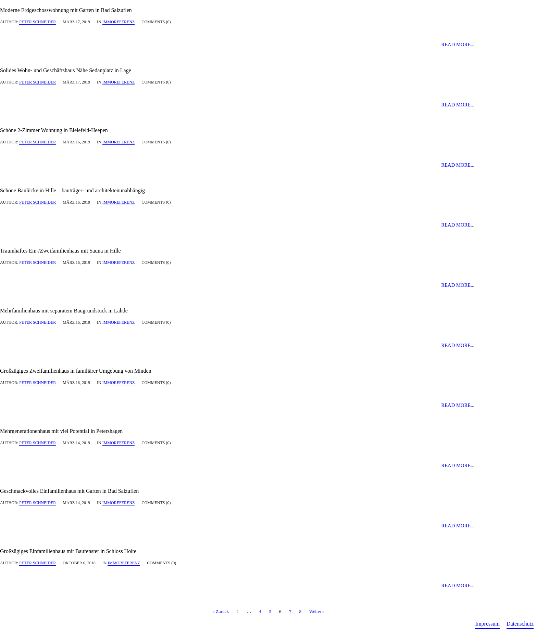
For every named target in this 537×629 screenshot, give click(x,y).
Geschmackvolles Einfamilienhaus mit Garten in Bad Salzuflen (69, 491)
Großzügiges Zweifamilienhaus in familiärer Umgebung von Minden (75, 371)
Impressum (487, 624)
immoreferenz (118, 22)
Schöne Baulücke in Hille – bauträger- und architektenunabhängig (72, 190)
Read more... (457, 44)
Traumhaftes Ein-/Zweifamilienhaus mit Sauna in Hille (60, 251)
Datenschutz (520, 624)
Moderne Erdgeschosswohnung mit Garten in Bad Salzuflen (66, 10)
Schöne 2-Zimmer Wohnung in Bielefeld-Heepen (54, 130)
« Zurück (220, 611)
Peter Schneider (37, 22)
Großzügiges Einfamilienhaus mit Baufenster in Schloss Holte (68, 551)
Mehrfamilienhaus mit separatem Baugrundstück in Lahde (64, 310)
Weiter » (317, 611)
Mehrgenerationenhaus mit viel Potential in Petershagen (61, 431)
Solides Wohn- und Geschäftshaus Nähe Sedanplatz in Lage (65, 70)
